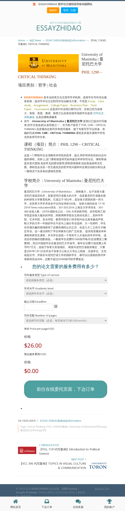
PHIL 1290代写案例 (56, 426)
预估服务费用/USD (35, 354)
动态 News (35, 40)
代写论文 (98, 113)
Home (21, 40)
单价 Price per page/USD (39, 328)
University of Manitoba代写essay (88, 426)
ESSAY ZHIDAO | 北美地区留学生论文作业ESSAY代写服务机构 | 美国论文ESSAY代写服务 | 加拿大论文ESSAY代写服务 (62, 26)
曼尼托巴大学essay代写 (33, 430)
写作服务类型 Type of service (41, 275)
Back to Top (102, 488)
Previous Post (49, 445)
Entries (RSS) (46, 492)
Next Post (78, 459)
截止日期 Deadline (35, 301)
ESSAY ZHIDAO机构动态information (65, 40)
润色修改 (30, 117)
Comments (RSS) (65, 492)
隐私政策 (26, 496)
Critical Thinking (36, 426)
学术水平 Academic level (38, 288)
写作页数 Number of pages (40, 315)
